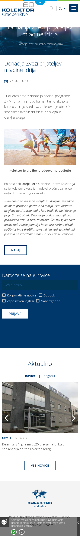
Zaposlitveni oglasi (20, 301)
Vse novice (40, 465)
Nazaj (15, 250)
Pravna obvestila (46, 517)
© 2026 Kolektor (20, 517)
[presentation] (34, 329)
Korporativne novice (21, 295)
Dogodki (49, 295)
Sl (62, 8)
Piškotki (66, 517)
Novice (30, 376)
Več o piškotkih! (22, 532)
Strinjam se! (14, 532)
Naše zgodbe (50, 301)
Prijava (15, 313)
